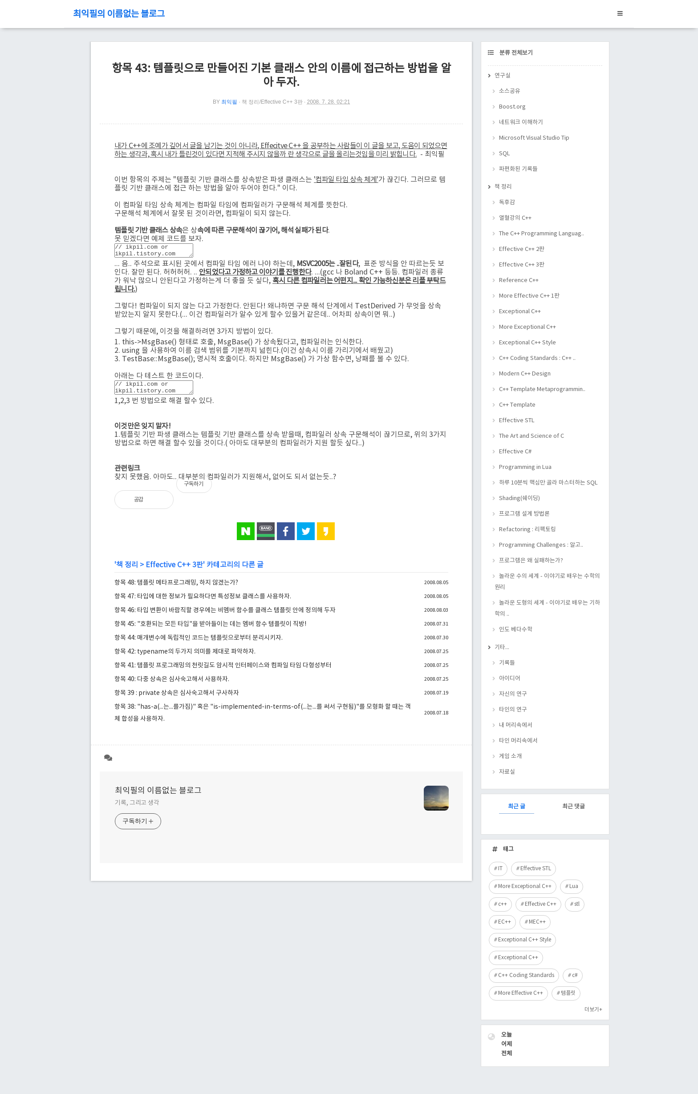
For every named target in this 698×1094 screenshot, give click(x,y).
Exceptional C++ (520, 311)
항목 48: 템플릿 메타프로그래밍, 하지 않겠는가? (176, 588)
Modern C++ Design (525, 374)
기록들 (507, 663)
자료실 (507, 772)
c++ (502, 904)
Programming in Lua (525, 467)
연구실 (503, 76)
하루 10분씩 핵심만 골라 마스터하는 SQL (548, 483)
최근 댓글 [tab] (573, 806)
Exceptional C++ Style (527, 342)
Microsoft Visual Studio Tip (534, 138)
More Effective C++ (520, 993)
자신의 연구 (513, 694)
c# (575, 975)
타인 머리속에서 (518, 741)
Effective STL (517, 420)
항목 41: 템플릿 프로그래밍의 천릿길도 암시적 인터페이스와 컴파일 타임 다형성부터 (223, 670)
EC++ (504, 922)
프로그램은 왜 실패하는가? (531, 560)
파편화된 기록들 (518, 169)
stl (577, 904)
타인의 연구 (513, 709)
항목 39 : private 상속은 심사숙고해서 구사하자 (176, 698)
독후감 (507, 202)
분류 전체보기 (515, 53)
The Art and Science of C (531, 436)
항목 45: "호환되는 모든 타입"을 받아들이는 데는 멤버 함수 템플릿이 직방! (210, 629)
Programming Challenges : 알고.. (541, 545)
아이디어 (509, 678)
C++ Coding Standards (526, 975)
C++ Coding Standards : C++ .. (537, 358)
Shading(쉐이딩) (519, 498)
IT (500, 869)
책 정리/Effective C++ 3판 (272, 102)
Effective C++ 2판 (521, 249)
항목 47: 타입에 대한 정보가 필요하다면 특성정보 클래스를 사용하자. (202, 602)
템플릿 (568, 993)
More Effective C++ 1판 (529, 296)
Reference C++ (519, 280)
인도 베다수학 (515, 629)
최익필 (229, 102)
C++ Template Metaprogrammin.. (542, 389)
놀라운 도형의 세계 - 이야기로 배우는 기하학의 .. (547, 609)
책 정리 (127, 570)
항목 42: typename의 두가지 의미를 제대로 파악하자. (185, 657)
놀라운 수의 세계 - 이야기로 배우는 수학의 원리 (547, 582)
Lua (573, 886)
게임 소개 (510, 756)
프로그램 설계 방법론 (524, 514)
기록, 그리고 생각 (137, 808)
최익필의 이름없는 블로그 (119, 14)
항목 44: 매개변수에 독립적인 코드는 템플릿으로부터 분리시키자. (198, 643)
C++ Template (517, 405)
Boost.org (512, 107)
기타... (502, 647)
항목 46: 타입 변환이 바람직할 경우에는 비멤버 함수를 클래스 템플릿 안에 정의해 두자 (225, 615)
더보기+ (593, 1010)
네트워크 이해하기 (521, 122)
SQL (504, 153)
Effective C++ (540, 904)
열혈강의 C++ (515, 218)
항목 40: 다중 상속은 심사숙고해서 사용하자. (171, 684)
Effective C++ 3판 (174, 570)
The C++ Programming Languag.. (541, 233)
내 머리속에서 (515, 725)
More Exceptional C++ (527, 327)
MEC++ (537, 922)
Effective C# (515, 451)
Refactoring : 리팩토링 (527, 529)
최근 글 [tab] (516, 806)
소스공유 (509, 91)
